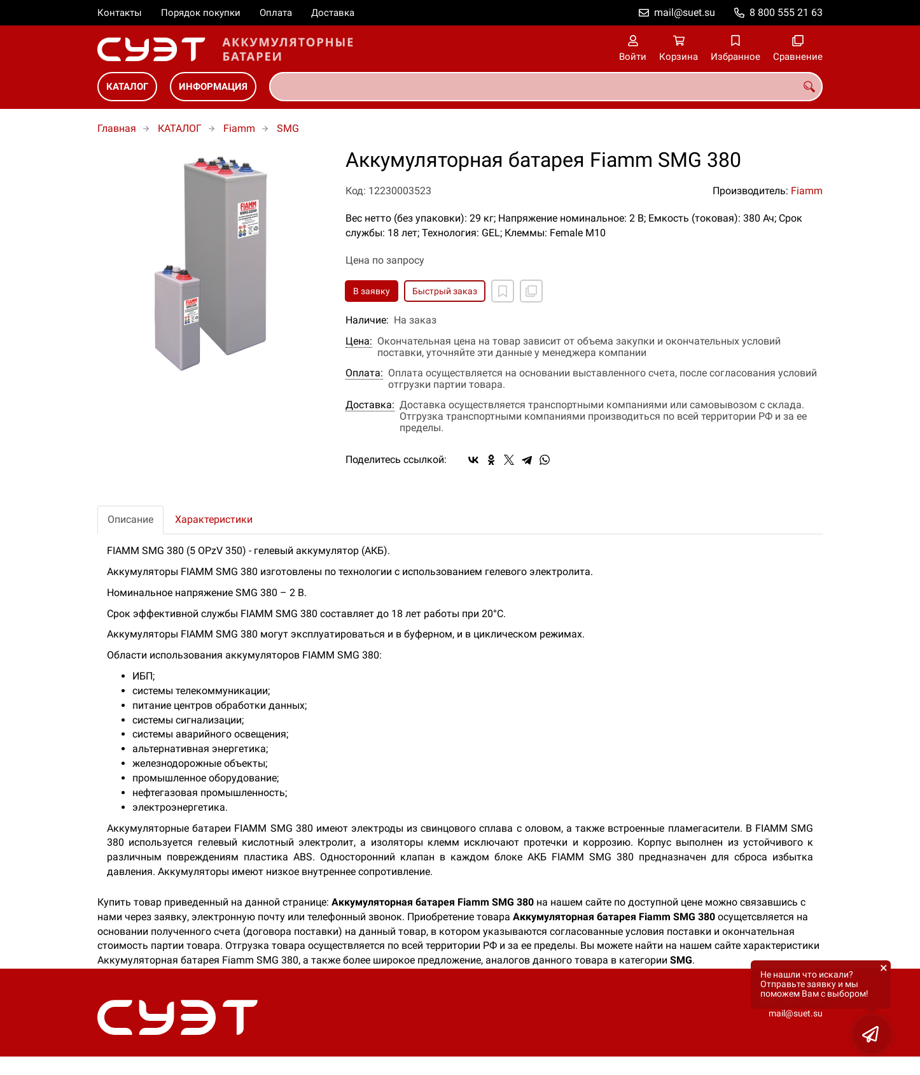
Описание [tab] (130, 519)
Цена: (358, 341)
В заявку (371, 291)
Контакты (119, 12)
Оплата (276, 12)
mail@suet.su (684, 12)
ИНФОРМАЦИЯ (213, 86)
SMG (288, 128)
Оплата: (364, 373)
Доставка (332, 12)
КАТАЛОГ (127, 86)
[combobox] (546, 86)
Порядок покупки (200, 12)
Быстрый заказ (444, 291)
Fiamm (239, 128)
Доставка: (369, 405)
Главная (116, 128)
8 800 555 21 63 (786, 12)
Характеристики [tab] (214, 519)
